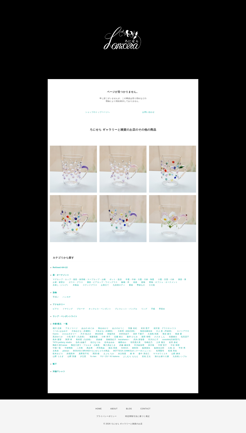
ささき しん (159, 337)
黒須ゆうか (58, 337)
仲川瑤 (151, 345)
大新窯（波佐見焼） (127, 331)
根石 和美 (113, 348)
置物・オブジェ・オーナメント (163, 282)
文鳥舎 (56, 351)
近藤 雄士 (118, 337)
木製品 (76, 285)
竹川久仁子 (153, 339)
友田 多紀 (173, 342)
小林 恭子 (106, 337)
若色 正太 (146, 356)
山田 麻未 (175, 354)
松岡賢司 (160, 351)
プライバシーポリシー (106, 416)
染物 (55, 292)
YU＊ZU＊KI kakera (109, 356)
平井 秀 (182, 348)
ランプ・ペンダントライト (65, 316)
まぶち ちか (108, 354)
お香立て (105, 285)
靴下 (55, 364)
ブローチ (81, 309)
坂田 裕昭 (146, 337)
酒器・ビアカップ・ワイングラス (102, 282)
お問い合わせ (148, 112)
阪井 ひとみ (132, 337)
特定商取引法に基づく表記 (137, 416)
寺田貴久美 (135, 342)
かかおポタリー (69, 334)
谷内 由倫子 (81, 342)
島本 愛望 (57, 339)
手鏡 (153, 309)
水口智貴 (122, 354)
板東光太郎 (159, 348)
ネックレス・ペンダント (100, 309)
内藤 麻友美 (124, 345)
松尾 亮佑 (172, 351)
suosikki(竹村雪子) (171, 339)
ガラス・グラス (76, 282)
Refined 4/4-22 (60, 267)
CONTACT (145, 409)
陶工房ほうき (109, 345)
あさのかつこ (118, 328)
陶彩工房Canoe (60, 345)
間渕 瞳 (96, 354)
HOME (99, 409)
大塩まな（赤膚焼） (105, 331)
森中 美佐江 (144, 354)
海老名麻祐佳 (146, 331)
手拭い (56, 297)
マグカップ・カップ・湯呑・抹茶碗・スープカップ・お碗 (79, 279)
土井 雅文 (160, 342)
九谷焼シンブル (180, 356)
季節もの (141, 285)
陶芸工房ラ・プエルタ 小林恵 (85, 345)
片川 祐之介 (85, 334)
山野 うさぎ (58, 356)
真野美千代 (84, 354)
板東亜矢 (146, 348)
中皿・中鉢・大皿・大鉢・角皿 (140, 279)
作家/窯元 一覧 (60, 324)
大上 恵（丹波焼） (164, 331)
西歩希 (90, 348)
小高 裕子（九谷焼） (76, 337)
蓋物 (143, 282)
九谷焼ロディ (119, 285)
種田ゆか (122, 342)
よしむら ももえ (130, 356)
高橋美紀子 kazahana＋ (118, 339)
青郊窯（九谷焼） (84, 339)
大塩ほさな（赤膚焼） (82, 331)
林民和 (135, 348)
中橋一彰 (57, 348)
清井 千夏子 (138, 334)
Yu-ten (93, 356)
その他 (152, 285)
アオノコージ (71, 328)
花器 (135, 282)
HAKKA (124, 348)
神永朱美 (99, 334)
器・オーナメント (61, 275)
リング (144, 309)
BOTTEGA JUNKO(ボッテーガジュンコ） (132, 351)
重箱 (131, 285)
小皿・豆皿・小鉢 (166, 279)
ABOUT (114, 409)
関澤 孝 (68, 339)
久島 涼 (171, 348)
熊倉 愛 (178, 334)
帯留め (162, 309)
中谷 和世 (175, 345)
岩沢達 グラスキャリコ (165, 328)
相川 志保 (57, 328)
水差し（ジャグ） (61, 285)
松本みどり (58, 354)
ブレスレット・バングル (126, 309)
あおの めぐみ (87, 328)
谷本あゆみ (109, 342)
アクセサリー (59, 304)
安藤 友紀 (132, 328)
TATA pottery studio (62, 342)
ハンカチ (67, 297)
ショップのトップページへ (97, 112)
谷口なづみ (95, 342)
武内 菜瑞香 (139, 339)
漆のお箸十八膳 (162, 356)
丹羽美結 (100, 348)
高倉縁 (99, 339)
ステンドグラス (90, 285)
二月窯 (80, 348)
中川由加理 (139, 345)
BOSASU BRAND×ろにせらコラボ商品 (91, 351)
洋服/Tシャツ (59, 371)
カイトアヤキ (183, 331)
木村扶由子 (124, 334)
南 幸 (132, 354)
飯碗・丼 (125, 282)
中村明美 (69, 348)
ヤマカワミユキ (160, 354)
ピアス (56, 309)
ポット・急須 (116, 279)
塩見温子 (185, 337)
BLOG (129, 409)
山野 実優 (71, 356)
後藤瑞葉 (94, 337)
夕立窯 (83, 356)
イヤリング (68, 309)
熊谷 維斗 (167, 334)
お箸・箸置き (59, 282)
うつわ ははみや (60, 331)
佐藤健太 (173, 337)
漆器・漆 (182, 279)
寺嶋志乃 (148, 342)
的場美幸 (71, 354)
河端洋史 (111, 334)
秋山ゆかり (103, 328)
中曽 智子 (162, 345)
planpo (66, 351)
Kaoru (56, 334)
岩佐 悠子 (145, 328)
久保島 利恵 (153, 334)
